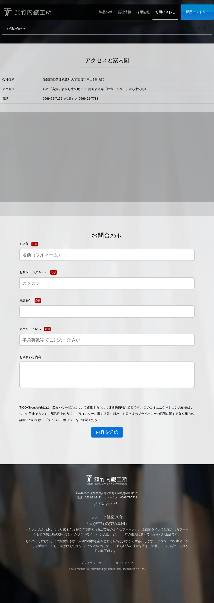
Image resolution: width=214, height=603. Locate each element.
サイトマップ (124, 563)
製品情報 (105, 12)
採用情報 (143, 12)
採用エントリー (197, 12)
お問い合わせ (165, 12)
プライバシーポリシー (95, 563)
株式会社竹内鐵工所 (28, 12)
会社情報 (124, 12)
